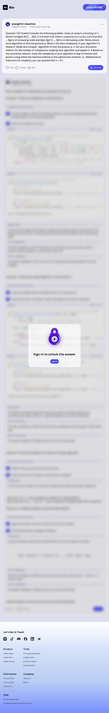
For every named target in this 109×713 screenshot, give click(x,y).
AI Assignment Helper (32, 653)
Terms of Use (8, 678)
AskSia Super (8, 653)
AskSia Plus (7, 657)
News (25, 682)
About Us (27, 678)
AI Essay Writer (29, 665)
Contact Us (7, 686)
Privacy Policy (8, 682)
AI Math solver (29, 657)
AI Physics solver (29, 661)
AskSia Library (9, 661)
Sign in (54, 361)
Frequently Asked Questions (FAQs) (17, 703)
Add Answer (96, 67)
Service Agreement (10, 699)
